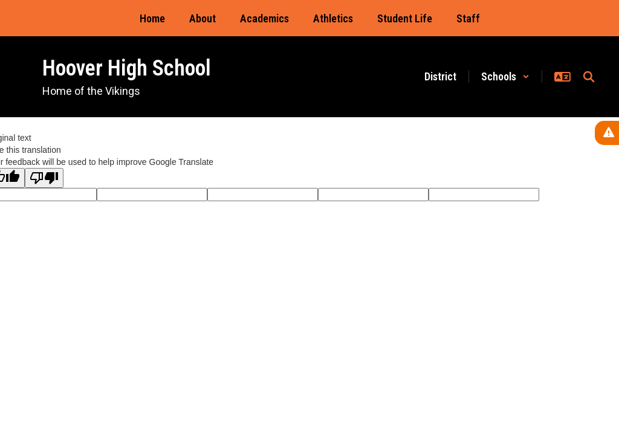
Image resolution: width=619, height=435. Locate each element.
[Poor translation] (44, 178)
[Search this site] (589, 77)
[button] (505, 76)
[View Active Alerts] (607, 133)
